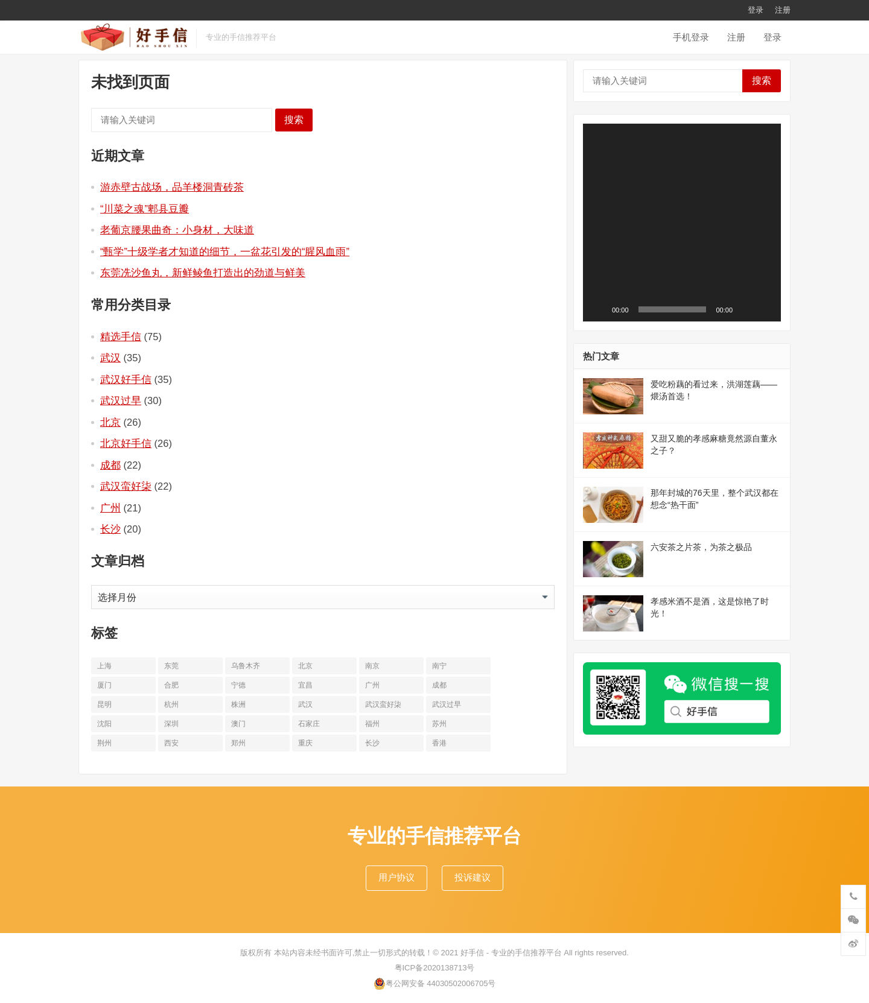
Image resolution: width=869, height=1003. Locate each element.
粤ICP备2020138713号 (435, 967)
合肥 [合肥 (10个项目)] (171, 685)
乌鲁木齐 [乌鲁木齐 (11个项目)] (245, 666)
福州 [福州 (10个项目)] (372, 724)
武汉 (110, 357)
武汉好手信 (125, 379)
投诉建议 (472, 877)
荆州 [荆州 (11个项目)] (104, 743)
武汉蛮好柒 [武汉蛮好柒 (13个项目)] (383, 704)
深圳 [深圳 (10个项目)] (171, 724)
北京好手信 (125, 443)
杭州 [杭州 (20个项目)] (171, 704)
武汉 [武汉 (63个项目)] (305, 704)
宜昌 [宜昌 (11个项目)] (305, 685)
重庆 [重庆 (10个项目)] (305, 743)
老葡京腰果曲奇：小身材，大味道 (177, 229)
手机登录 (691, 37)
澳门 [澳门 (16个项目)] (238, 724)
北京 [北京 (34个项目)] (305, 666)
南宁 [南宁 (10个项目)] (439, 666)
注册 (783, 9)
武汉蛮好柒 (125, 486)
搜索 (294, 120)
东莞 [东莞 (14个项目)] (171, 666)
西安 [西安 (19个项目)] (171, 743)
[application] (682, 222)
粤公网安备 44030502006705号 (435, 984)
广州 (110, 507)
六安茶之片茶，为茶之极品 (701, 547)
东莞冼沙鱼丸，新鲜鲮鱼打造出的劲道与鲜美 (202, 272)
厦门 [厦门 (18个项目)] (104, 685)
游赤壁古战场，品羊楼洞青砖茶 (172, 187)
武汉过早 (120, 400)
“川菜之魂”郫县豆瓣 (144, 208)
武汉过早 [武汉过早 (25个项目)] (446, 704)
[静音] (746, 309)
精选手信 (120, 336)
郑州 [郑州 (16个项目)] (238, 743)
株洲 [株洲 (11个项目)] (238, 704)
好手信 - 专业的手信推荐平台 (511, 952)
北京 (110, 422)
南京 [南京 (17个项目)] (372, 666)
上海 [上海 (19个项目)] (104, 666)
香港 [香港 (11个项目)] (439, 743)
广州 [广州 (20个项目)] (372, 685)
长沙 (110, 529)
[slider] (672, 309)
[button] (682, 222)
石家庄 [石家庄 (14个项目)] (309, 724)
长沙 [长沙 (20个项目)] (372, 743)
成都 (110, 465)
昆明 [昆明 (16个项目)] (104, 704)
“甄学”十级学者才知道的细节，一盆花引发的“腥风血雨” (224, 251)
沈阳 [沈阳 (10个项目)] (104, 724)
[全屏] (765, 309)
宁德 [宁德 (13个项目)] (238, 685)
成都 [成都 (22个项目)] (439, 685)
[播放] (599, 309)
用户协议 (396, 877)
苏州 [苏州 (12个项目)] (439, 724)
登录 (755, 9)
